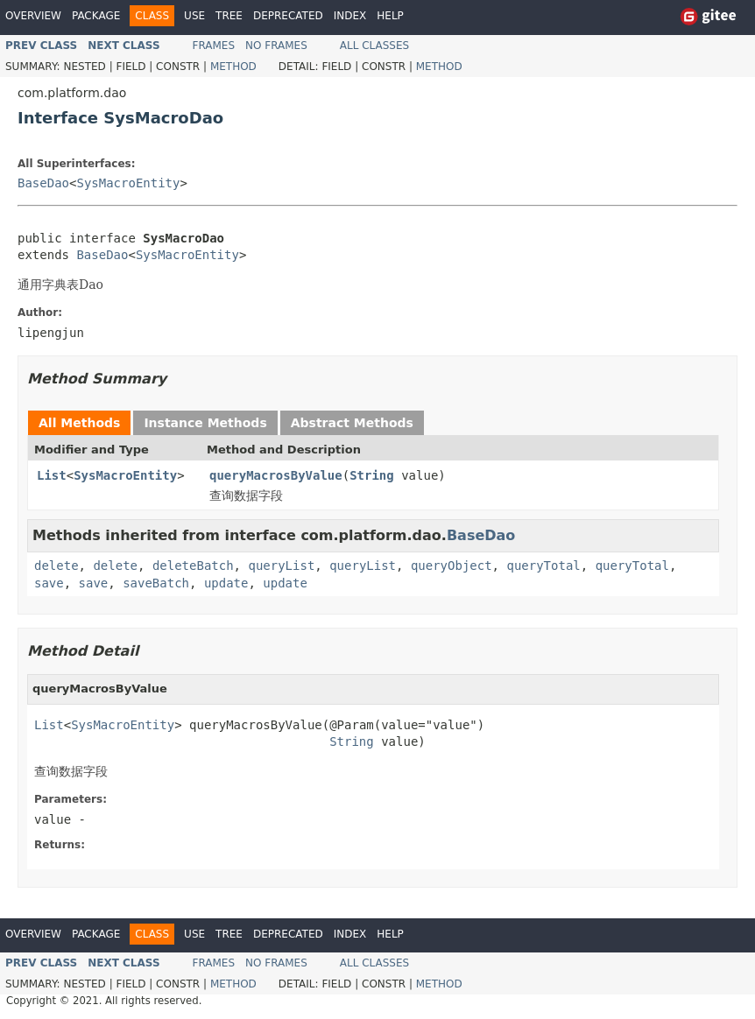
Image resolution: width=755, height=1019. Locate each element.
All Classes (374, 45)
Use (194, 16)
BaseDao (43, 183)
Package (96, 16)
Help (390, 16)
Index (350, 16)
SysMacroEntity (128, 183)
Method (233, 66)
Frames (214, 45)
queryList (281, 566)
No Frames (276, 45)
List (52, 475)
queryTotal (543, 566)
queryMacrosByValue (275, 475)
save (49, 583)
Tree (229, 16)
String (371, 475)
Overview (33, 16)
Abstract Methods (352, 423)
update (226, 583)
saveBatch (156, 583)
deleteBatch (193, 566)
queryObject (451, 566)
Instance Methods (205, 423)
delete (56, 566)
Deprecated (288, 16)
